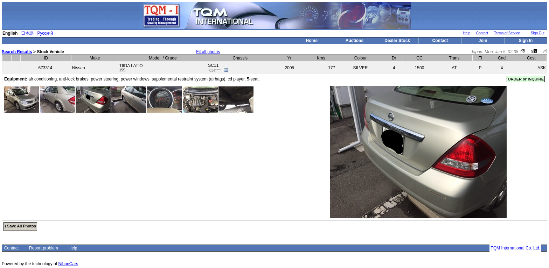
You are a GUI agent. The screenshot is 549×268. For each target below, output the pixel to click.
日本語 (27, 33)
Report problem (43, 248)
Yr (289, 58)
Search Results (17, 51)
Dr (394, 58)
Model (154, 58)
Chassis (240, 58)
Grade (170, 58)
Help (467, 33)
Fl (480, 58)
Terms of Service (507, 33)
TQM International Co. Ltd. (515, 248)
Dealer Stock (397, 40)
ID (46, 58)
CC (419, 58)
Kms (321, 58)
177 (331, 67)
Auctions (354, 40)
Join (483, 40)
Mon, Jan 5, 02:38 (501, 51)
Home (312, 40)
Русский (45, 33)
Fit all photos (208, 51)
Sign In (526, 40)
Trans (454, 58)
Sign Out (537, 33)
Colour (360, 58)
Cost (531, 58)
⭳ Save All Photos (20, 226)
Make (95, 58)
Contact (482, 33)
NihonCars (68, 263)
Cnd (502, 58)
